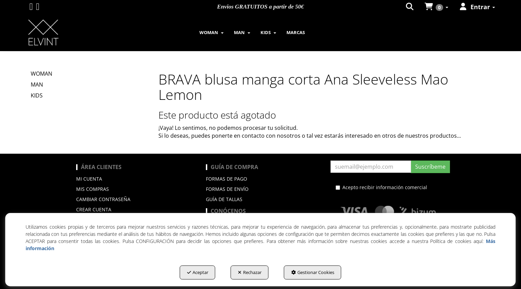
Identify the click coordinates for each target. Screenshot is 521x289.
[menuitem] (211, 32)
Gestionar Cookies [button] (312, 272)
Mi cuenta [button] (89, 179)
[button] (31, 8)
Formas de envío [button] (227, 189)
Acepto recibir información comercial (381, 187)
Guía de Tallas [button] (224, 199)
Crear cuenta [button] (93, 209)
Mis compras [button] (92, 189)
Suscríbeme (430, 166)
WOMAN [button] (41, 73)
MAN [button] (37, 84)
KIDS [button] (37, 95)
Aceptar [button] (197, 272)
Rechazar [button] (250, 272)
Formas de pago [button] (226, 179)
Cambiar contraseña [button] (103, 199)
